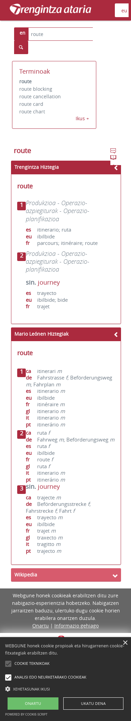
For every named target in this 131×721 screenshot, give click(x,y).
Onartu (40, 625)
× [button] (125, 643)
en (22, 32)
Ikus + (82, 118)
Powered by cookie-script (26, 714)
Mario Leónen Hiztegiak (41, 334)
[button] (65, 688)
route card (31, 104)
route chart (32, 111)
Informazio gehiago (76, 625)
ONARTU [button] (33, 703)
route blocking (35, 89)
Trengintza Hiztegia (36, 167)
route (25, 81)
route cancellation (40, 96)
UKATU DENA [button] (93, 703)
